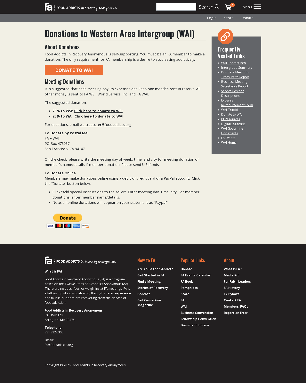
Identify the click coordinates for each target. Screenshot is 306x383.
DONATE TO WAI (74, 70)
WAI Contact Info (233, 63)
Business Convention (197, 313)
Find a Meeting (149, 281)
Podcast (143, 294)
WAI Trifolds (230, 110)
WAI (184, 306)
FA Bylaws (231, 294)
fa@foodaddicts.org (59, 345)
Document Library (195, 325)
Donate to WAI (232, 114)
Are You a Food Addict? (155, 269)
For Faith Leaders (237, 281)
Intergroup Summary (236, 67)
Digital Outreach (233, 124)
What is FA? (233, 269)
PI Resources (230, 119)
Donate (247, 17)
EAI (183, 300)
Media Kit (231, 275)
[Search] (176, 7)
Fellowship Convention (198, 319)
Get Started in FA (150, 275)
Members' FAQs (236, 306)
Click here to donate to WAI (99, 116)
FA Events (228, 138)
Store (228, 17)
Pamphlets (189, 288)
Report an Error (236, 313)
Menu (247, 6)
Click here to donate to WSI (98, 111)
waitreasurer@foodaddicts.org (105, 124)
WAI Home (229, 142)
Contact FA (232, 300)
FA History (232, 288)
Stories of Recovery (152, 288)
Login (211, 17)
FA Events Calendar (196, 275)
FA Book (187, 281)
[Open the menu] (257, 7)
